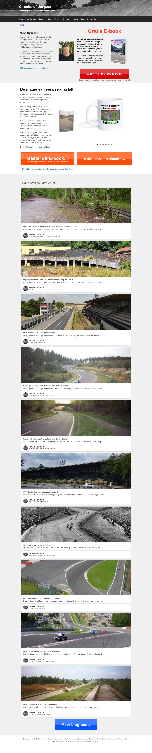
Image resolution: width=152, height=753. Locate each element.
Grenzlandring (50, 449)
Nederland (41, 555)
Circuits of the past (35, 7)
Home (21, 19)
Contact (75, 19)
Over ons (66, 19)
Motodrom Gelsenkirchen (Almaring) (48, 236)
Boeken (41, 19)
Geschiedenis (40, 342)
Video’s (56, 19)
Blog (49, 19)
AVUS (30, 502)
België (31, 289)
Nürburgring (49, 396)
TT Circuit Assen (50, 555)
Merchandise (31, 19)
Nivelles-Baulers (47, 714)
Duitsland (32, 236)
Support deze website (88, 19)
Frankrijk (32, 342)
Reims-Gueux (48, 342)
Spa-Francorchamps (40, 608)
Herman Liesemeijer (36, 234)
